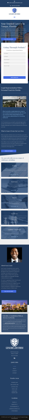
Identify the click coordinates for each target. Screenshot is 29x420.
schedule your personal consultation (14, 321)
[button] (14, 1)
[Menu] (14, 17)
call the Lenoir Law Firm (10, 323)
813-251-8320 (14, 355)
